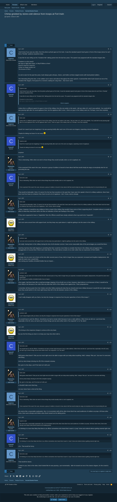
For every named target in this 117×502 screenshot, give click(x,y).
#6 (110, 174)
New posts (7, 7)
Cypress (8, 16)
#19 (110, 435)
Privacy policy (97, 484)
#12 (110, 294)
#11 (110, 269)
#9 (110, 234)
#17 (110, 393)
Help (103, 484)
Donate (23, 7)
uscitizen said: (23, 238)
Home (8, 4)
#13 (110, 309)
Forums (14, 4)
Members (34, 4)
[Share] (108, 49)
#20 (110, 450)
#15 (110, 342)
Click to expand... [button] (65, 103)
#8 (110, 219)
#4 (110, 137)
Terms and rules (88, 484)
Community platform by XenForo (58, 487)
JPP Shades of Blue (11, 484)
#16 (110, 369)
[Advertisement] (58, 31)
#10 (110, 254)
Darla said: (22, 118)
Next (11, 45)
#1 (110, 49)
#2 (110, 85)
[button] (28, 4)
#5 (110, 156)
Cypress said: (23, 88)
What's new (23, 4)
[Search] (108, 4)
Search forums (15, 7)
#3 (110, 114)
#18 (110, 417)
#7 (110, 198)
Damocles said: (24, 177)
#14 (110, 327)
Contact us (80, 484)
